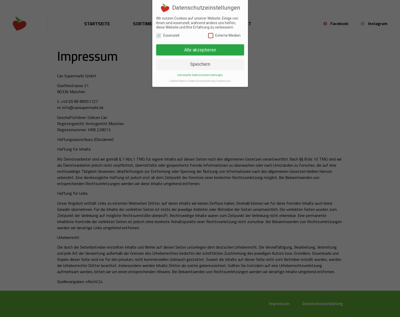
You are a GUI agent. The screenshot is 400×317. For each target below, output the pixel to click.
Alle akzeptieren (200, 44)
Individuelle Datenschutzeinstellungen (200, 70)
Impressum (224, 76)
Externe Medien (224, 30)
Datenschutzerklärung (201, 76)
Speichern (200, 59)
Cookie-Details (177, 76)
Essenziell (167, 30)
